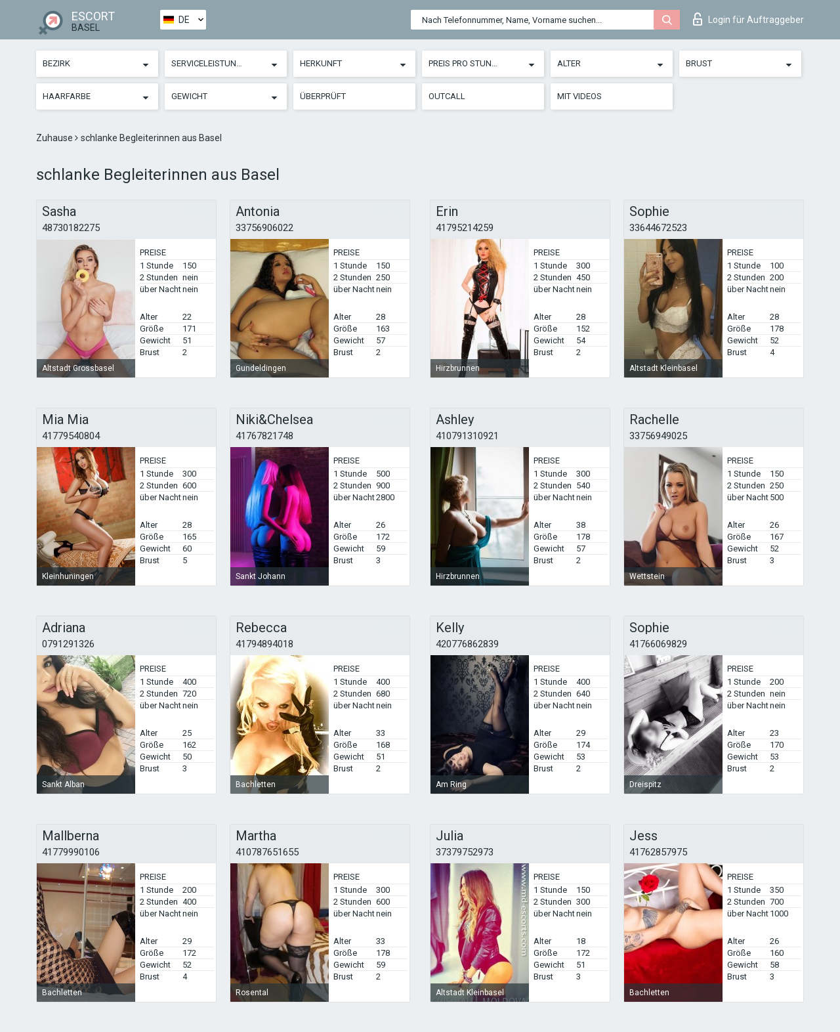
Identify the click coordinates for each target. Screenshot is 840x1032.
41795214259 (465, 228)
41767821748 (264, 436)
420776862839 (467, 644)
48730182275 (71, 228)
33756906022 (264, 228)
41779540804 (71, 436)
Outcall (447, 96)
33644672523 (658, 228)
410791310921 (467, 436)
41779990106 (71, 852)
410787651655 (267, 852)
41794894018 (264, 644)
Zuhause (55, 138)
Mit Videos (579, 96)
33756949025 (658, 436)
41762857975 (658, 852)
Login (748, 19)
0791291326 (68, 644)
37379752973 (465, 852)
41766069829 (658, 644)
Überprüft (323, 96)
